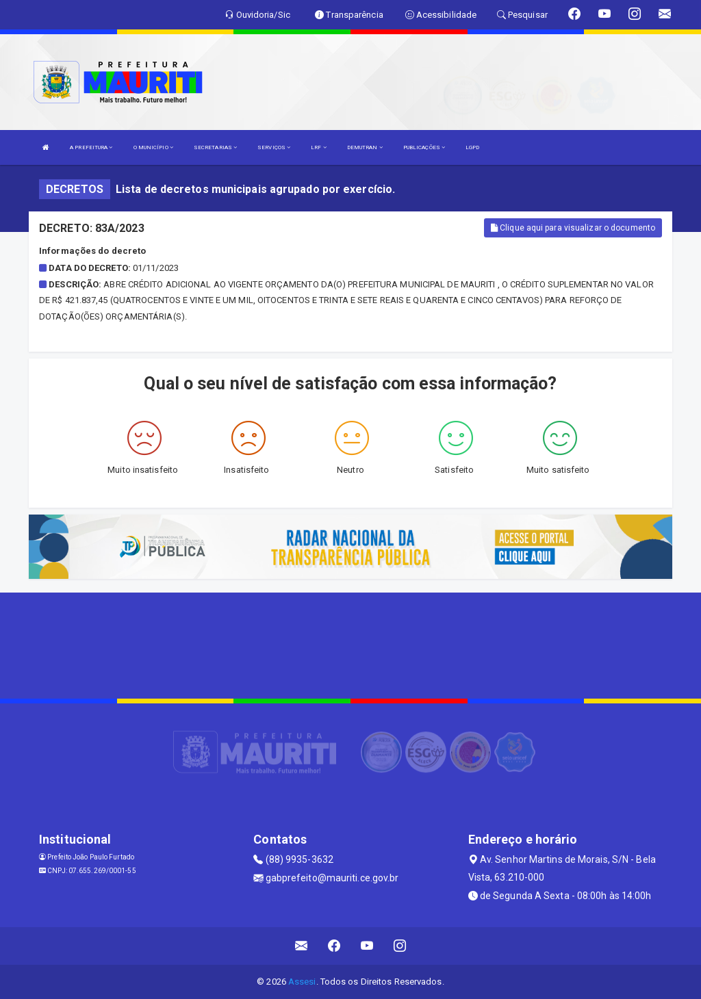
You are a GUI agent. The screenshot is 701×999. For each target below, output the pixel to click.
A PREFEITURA (91, 147)
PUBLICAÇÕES (424, 147)
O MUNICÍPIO (153, 147)
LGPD (472, 147)
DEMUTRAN (365, 147)
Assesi (302, 981)
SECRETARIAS (215, 147)
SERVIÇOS (273, 147)
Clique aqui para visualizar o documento (573, 228)
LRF (319, 147)
